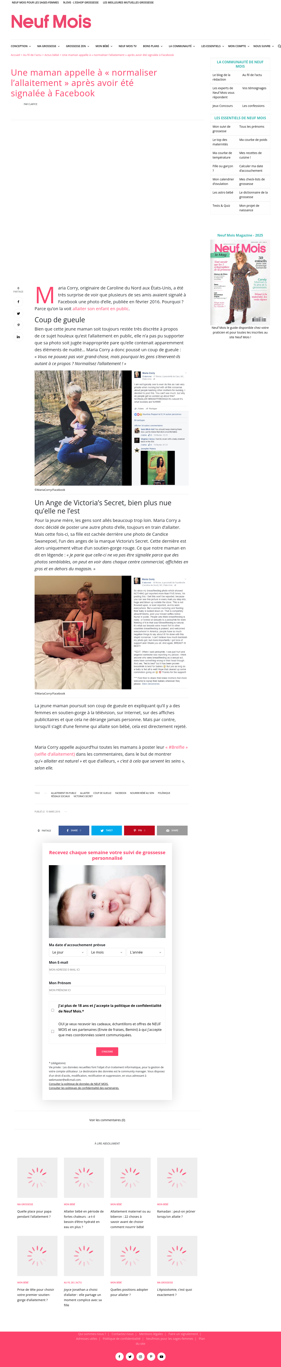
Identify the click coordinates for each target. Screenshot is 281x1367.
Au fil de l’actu (252, 75)
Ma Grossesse (25, 1204)
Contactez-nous (123, 1334)
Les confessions (253, 106)
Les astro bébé (223, 192)
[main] (140, 692)
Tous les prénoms (251, 126)
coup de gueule (102, 793)
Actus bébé (52, 55)
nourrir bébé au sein (142, 793)
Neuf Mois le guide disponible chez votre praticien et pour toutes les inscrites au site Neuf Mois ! (240, 332)
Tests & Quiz (221, 205)
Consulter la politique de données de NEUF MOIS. (79, 1084)
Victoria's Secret (83, 796)
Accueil (15, 55)
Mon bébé (69, 1204)
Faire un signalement (183, 1334)
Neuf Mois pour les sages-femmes (35, 2)
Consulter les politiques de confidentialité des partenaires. (84, 1088)
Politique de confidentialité (121, 1339)
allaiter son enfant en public (101, 309)
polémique (164, 793)
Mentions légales (151, 1334)
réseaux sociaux (60, 796)
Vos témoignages (254, 88)
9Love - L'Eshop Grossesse (81, 2)
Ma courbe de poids (253, 140)
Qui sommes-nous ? (92, 1334)
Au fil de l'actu (32, 55)
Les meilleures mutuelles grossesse (128, 2)
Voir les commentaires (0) (107, 1120)
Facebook (120, 793)
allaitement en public (64, 793)
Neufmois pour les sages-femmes (169, 1339)
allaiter (84, 793)
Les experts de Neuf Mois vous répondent (224, 92)
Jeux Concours (223, 106)
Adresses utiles (86, 1339)
